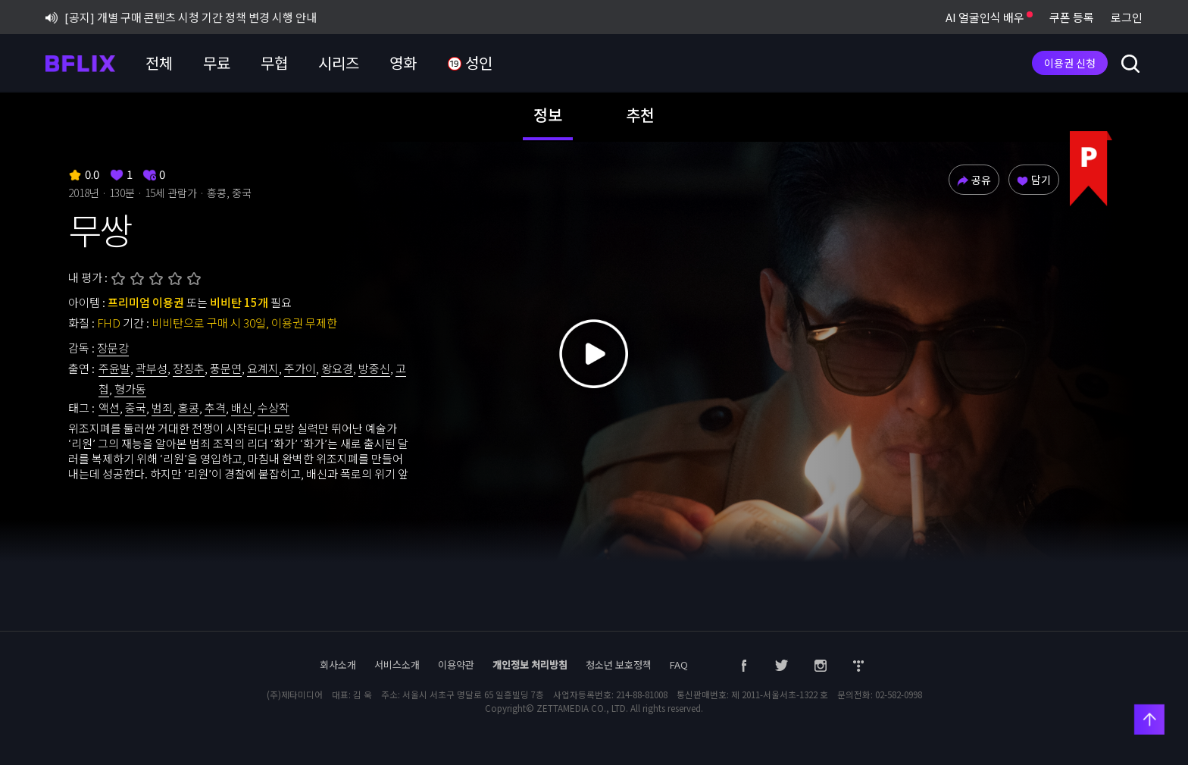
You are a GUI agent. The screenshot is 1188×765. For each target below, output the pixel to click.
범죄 (162, 407)
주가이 (300, 368)
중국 (135, 407)
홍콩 (188, 407)
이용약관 (456, 664)
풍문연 (226, 368)
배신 (241, 407)
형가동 (130, 389)
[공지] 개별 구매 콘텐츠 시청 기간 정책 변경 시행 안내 (181, 17)
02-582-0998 (898, 694)
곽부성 (151, 368)
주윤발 (114, 368)
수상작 (273, 407)
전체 (159, 63)
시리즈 (338, 63)
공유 (974, 179)
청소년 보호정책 (619, 664)
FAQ (679, 664)
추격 (215, 407)
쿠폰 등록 (1071, 17)
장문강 (113, 348)
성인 (469, 63)
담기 (1034, 179)
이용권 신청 (1070, 63)
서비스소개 (397, 664)
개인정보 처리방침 (529, 664)
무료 (216, 63)
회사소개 (338, 664)
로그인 (1127, 17)
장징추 (189, 368)
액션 (109, 407)
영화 (403, 63)
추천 (640, 114)
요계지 (263, 368)
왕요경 (337, 368)
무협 (274, 63)
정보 (547, 114)
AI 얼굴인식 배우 (989, 17)
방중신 (374, 368)
